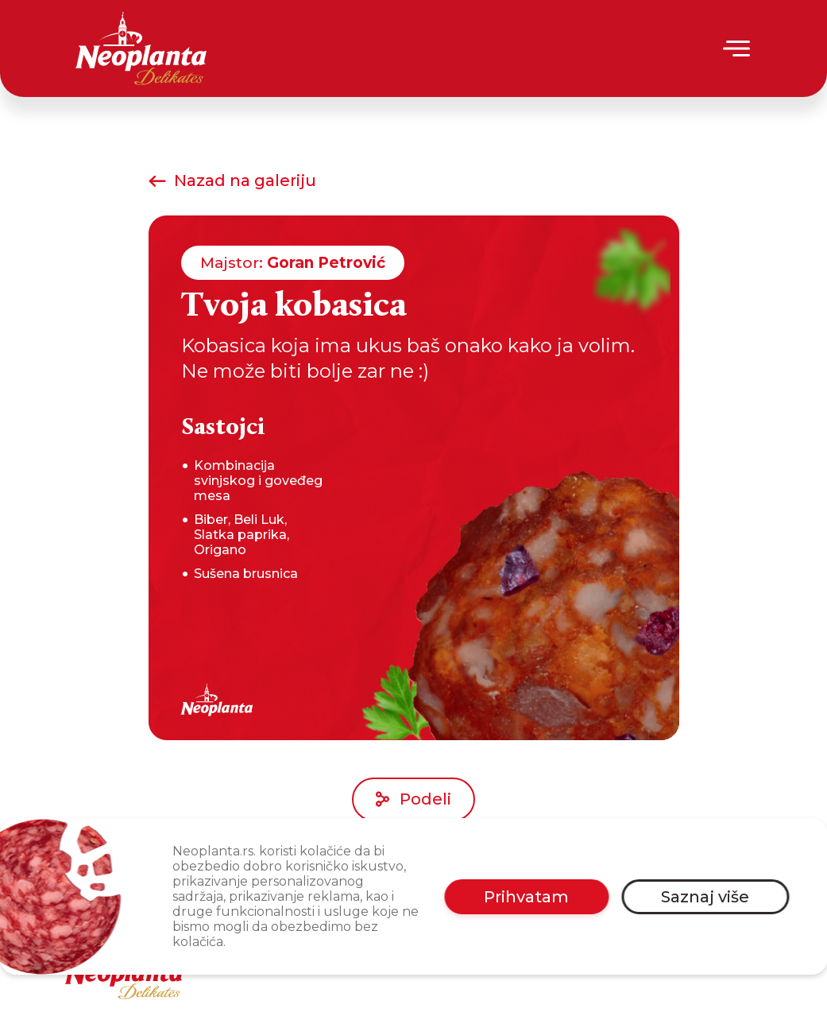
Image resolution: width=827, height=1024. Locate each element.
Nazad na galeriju (232, 180)
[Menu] (737, 48)
